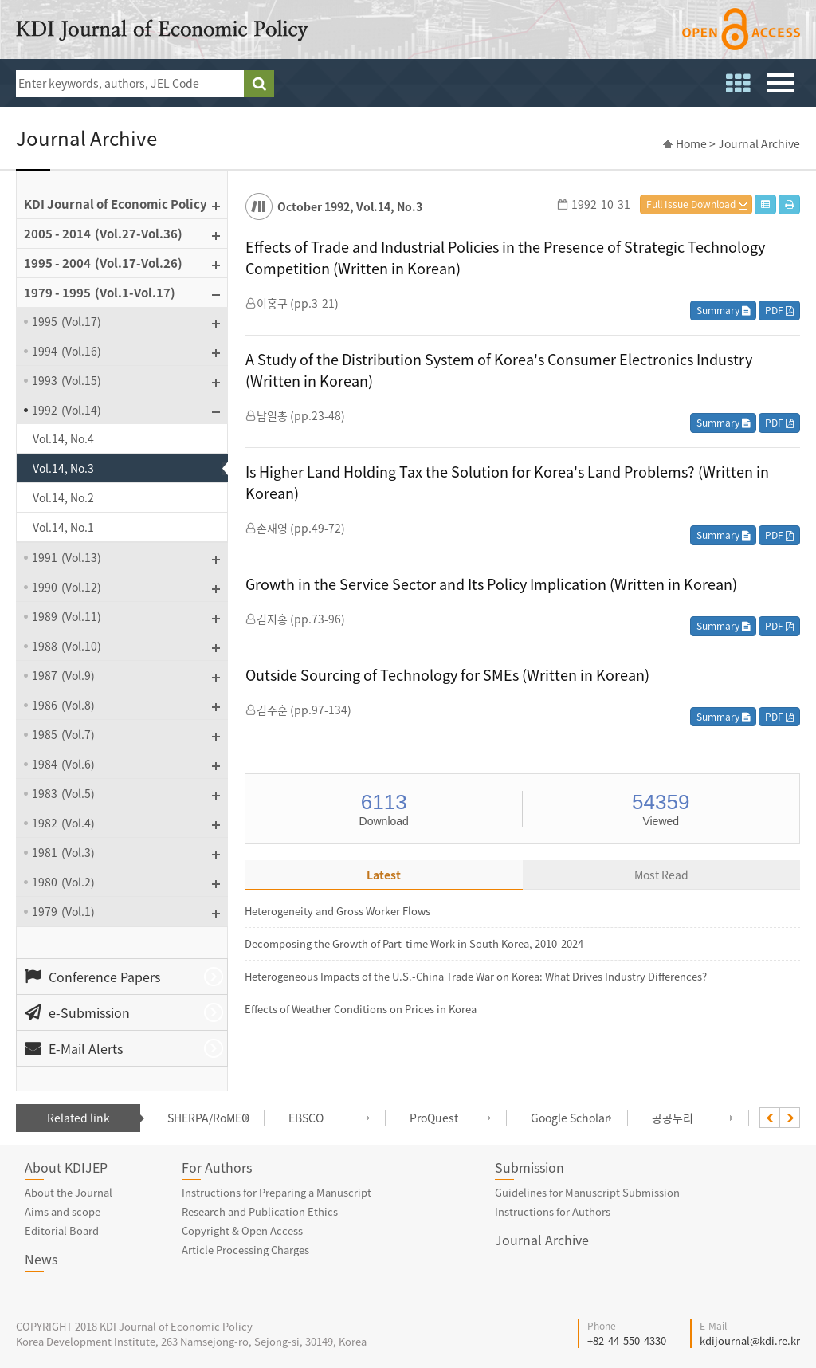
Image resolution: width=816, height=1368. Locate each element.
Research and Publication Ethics (260, 1211)
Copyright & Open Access (242, 1230)
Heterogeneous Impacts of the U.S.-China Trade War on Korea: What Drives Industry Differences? (476, 976)
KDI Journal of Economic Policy (162, 30)
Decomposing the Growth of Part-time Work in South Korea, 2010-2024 (414, 943)
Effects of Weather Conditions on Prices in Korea (361, 1008)
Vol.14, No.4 (63, 438)
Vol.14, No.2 (63, 497)
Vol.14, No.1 (63, 527)
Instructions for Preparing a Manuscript (276, 1192)
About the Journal (68, 1192)
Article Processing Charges (245, 1249)
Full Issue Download (691, 204)
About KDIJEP (66, 1167)
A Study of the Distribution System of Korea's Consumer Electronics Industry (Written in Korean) (498, 369)
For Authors (217, 1167)
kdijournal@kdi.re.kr (750, 1340)
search (259, 83)
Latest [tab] (384, 875)
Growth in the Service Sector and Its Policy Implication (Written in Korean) (491, 584)
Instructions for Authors (552, 1211)
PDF (779, 310)
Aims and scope (62, 1211)
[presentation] (769, 1117)
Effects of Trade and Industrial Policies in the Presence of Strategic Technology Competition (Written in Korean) (505, 257)
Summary (723, 310)
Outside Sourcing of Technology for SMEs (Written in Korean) (447, 675)
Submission (529, 1167)
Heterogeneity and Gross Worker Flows (337, 910)
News (41, 1258)
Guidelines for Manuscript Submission (587, 1192)
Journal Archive (542, 1239)
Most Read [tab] (661, 875)
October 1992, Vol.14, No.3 (349, 206)
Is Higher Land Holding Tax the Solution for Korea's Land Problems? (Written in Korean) (507, 482)
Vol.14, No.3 (63, 468)
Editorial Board (62, 1230)
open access (741, 29)
